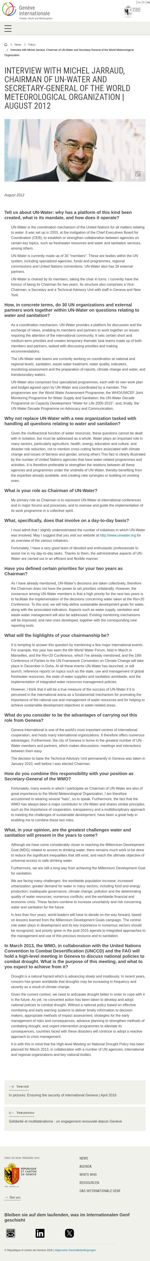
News (18, 44)
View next (23, 1086)
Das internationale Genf (100, 1191)
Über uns (15, 1197)
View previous (25, 1112)
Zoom (138, 174)
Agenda (85, 1166)
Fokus (32, 44)
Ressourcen (89, 1183)
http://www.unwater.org (118, 535)
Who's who (88, 1175)
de (148, 2)
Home (6, 44)
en (139, 2)
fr (144, 2)
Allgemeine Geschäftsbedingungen (75, 1250)
